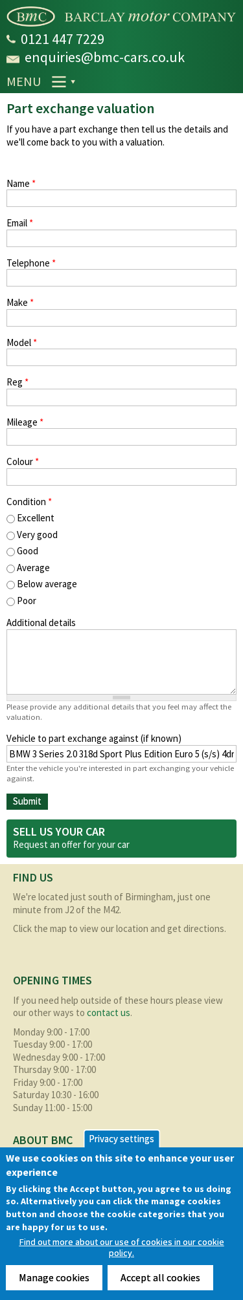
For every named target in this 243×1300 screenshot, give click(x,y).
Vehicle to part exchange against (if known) (93, 738)
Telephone (31, 263)
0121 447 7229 (62, 39)
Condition (29, 501)
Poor (26, 600)
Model (21, 342)
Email (19, 223)
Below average (47, 584)
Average (33, 567)
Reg (17, 382)
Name (21, 183)
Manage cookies (54, 1277)
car (123, 844)
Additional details (41, 622)
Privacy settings (121, 1138)
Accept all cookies (160, 1277)
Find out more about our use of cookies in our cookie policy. (121, 1248)
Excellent (35, 518)
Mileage (24, 422)
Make (20, 302)
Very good (37, 534)
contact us (108, 1012)
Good (27, 551)
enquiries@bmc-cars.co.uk (105, 57)
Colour (22, 461)
